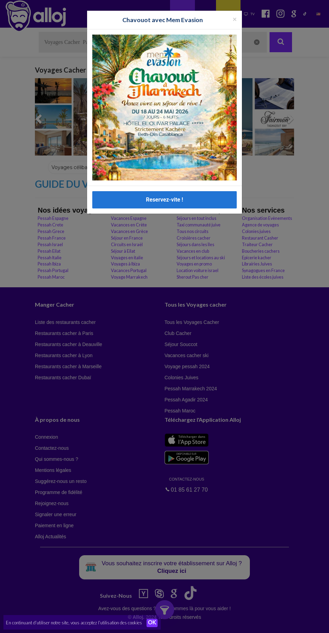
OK (152, 623)
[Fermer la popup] (235, 18)
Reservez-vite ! (164, 199)
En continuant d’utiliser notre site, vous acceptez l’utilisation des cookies (74, 622)
